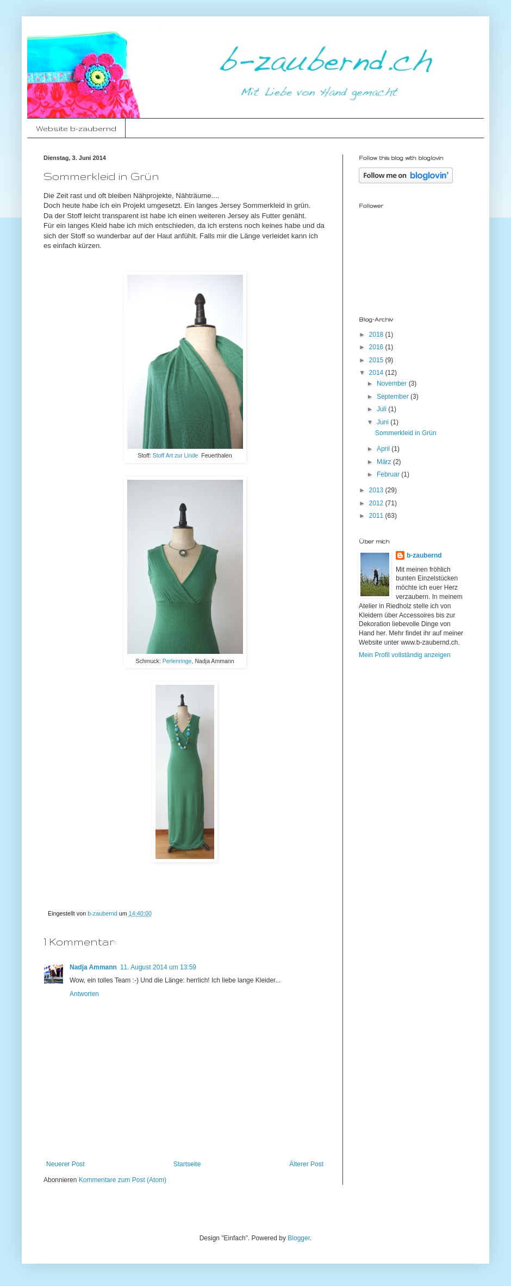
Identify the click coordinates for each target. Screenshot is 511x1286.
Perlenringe (177, 661)
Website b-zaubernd (76, 128)
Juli (382, 409)
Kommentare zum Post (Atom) (122, 1180)
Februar (389, 474)
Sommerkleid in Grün (406, 433)
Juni (383, 422)
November (393, 383)
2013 (377, 490)
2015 (377, 360)
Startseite (187, 1164)
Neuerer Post (65, 1164)
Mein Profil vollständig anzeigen (405, 655)
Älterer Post (306, 1164)
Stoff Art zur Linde (175, 455)
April (384, 449)
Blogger (299, 1238)
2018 (377, 334)
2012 (377, 503)
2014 (377, 372)
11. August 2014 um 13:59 (158, 967)
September (393, 396)
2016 (377, 347)
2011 (377, 516)
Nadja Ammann (93, 967)
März (385, 462)
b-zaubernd (424, 555)
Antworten (84, 994)
